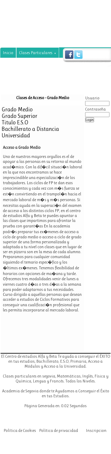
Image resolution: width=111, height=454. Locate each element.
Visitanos (88, 72)
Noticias (12, 82)
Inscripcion (96, 430)
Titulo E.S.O (15, 122)
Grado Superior (19, 116)
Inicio (8, 52)
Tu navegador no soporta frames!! (43, 248)
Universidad (16, 135)
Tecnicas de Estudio (53, 72)
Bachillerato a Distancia (30, 129)
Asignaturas (16, 63)
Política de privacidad (58, 430)
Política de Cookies (20, 430)
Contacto (37, 82)
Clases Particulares (37, 52)
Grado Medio (17, 109)
